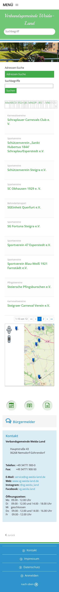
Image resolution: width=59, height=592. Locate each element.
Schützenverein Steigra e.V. (26, 170)
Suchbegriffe (12, 81)
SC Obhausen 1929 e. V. (24, 189)
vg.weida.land (27, 489)
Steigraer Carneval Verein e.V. (28, 305)
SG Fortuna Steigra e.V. (23, 226)
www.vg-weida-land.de (25, 481)
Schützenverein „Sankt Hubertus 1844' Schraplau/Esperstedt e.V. (25, 147)
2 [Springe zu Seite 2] (43, 318)
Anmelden (31, 575)
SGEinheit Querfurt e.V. (24, 207)
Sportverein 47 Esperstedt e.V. (29, 245)
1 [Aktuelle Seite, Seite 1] (39, 318)
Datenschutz (31, 567)
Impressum (31, 558)
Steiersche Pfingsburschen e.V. (29, 287)
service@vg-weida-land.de (30, 477)
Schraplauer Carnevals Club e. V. (28, 122)
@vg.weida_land (29, 485)
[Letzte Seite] (51, 319)
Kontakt (31, 550)
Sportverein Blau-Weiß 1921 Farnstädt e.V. (27, 266)
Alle (7, 102)
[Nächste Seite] (47, 319)
